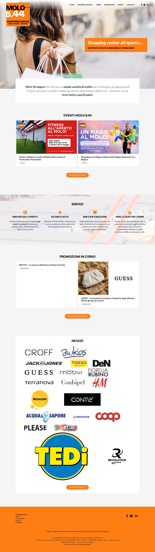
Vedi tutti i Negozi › (77, 487)
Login (89, 544)
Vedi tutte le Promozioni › (77, 316)
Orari (98, 5)
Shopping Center (85, 5)
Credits (66, 544)
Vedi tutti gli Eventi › (77, 175)
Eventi (120, 5)
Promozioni (109, 5)
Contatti (130, 5)
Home (72, 5)
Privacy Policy (74, 544)
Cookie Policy (83, 544)
